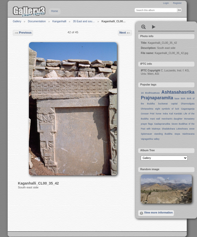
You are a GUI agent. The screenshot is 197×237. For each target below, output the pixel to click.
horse (158, 113)
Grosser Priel (147, 113)
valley (156, 139)
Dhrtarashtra (147, 108)
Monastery (189, 118)
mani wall (155, 118)
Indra (165, 113)
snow (191, 128)
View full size (143, 27)
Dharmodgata (187, 103)
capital (174, 103)
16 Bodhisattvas (150, 92)
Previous (23, 33)
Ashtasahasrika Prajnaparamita (167, 95)
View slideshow (154, 27)
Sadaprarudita (162, 123)
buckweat (163, 103)
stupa (177, 134)
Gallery (17, 21)
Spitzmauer (146, 134)
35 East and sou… (84, 21)
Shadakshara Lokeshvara (175, 128)
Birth (183, 98)
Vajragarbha (147, 139)
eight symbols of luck (167, 108)
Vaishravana (188, 134)
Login (166, 3)
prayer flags (147, 124)
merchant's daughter (171, 118)
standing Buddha (163, 134)
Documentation (37, 21)
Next (125, 33)
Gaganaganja (187, 108)
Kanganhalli (59, 21)
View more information (156, 213)
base (176, 98)
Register (177, 3)
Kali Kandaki (175, 113)
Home (54, 11)
